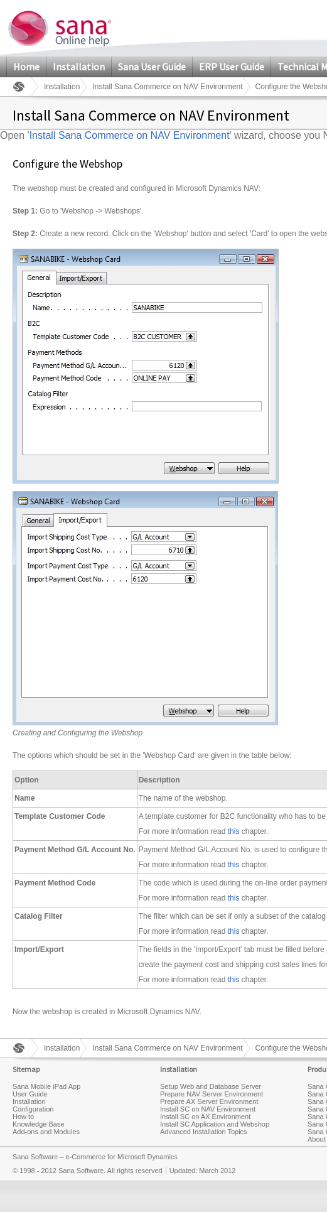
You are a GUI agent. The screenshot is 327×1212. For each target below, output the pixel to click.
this (234, 831)
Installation (79, 66)
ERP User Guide (231, 66)
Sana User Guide (152, 66)
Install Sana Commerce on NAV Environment (167, 86)
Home (26, 66)
